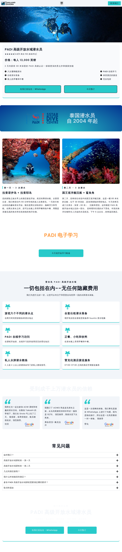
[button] (62, 3)
